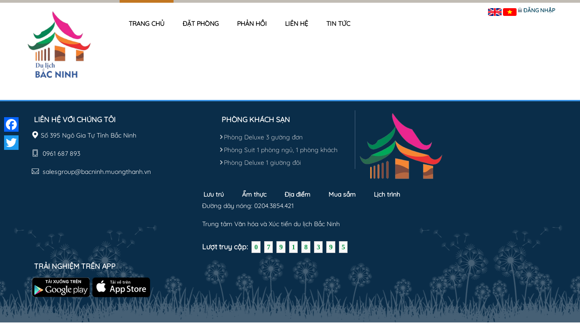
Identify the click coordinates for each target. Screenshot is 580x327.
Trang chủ (146, 24)
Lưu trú (213, 194)
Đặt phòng (201, 24)
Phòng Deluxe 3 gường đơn (261, 137)
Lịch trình (387, 194)
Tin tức (338, 24)
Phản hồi (252, 24)
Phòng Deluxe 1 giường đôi (260, 163)
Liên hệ (296, 24)
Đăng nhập (539, 10)
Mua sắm (342, 194)
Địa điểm (297, 194)
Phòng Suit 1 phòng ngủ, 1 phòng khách (278, 150)
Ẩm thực (254, 194)
